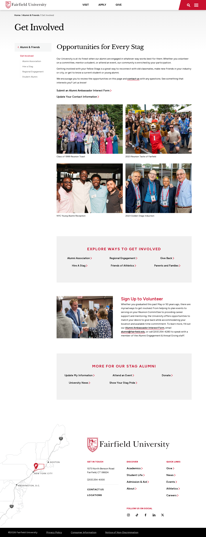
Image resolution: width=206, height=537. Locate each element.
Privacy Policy (54, 532)
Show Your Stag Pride (122, 382)
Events (170, 481)
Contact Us (95, 489)
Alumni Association (31, 61)
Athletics (172, 488)
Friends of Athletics (122, 265)
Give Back (166, 258)
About (131, 488)
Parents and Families (166, 265)
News (170, 475)
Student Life (135, 475)
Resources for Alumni (31, 91)
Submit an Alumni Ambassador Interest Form (83, 90)
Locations (94, 495)
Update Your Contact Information (77, 96)
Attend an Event (122, 375)
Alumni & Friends (30, 15)
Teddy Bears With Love (33, 85)
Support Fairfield (28, 96)
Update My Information (79, 375)
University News (78, 382)
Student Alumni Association (29, 78)
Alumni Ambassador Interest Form (144, 327)
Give (119, 4)
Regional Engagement (33, 71)
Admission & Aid (137, 481)
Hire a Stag (27, 66)
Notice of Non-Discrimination (121, 532)
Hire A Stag (78, 265)
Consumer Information (83, 532)
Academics (134, 468)
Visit (85, 4)
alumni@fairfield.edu (133, 331)
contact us (133, 78)
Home (17, 15)
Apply (102, 4)
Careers (171, 495)
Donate (166, 375)
